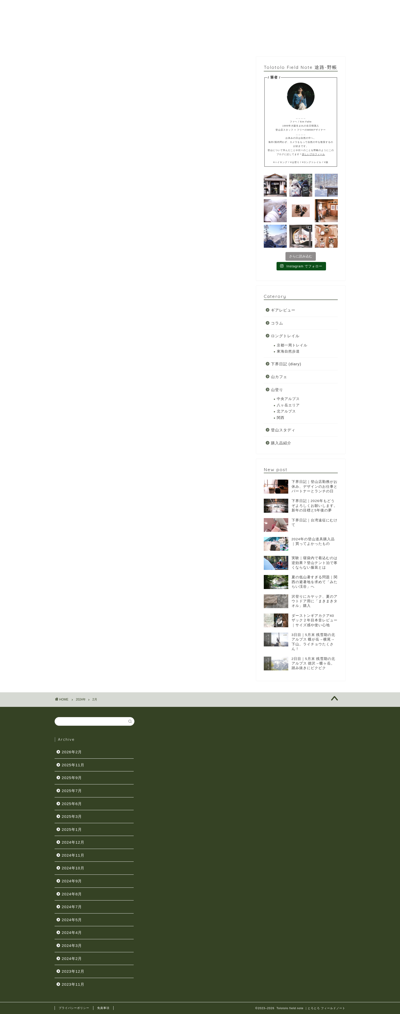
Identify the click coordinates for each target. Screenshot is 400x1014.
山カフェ (279, 377)
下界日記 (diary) (286, 364)
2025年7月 (72, 790)
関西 (280, 418)
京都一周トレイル (292, 346)
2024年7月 (72, 907)
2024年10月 (73, 868)
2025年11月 (73, 765)
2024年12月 (73, 842)
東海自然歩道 (288, 352)
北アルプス (286, 412)
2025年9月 (72, 777)
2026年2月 (72, 752)
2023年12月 (73, 971)
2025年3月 (72, 816)
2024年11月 (73, 855)
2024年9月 (72, 881)
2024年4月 (72, 932)
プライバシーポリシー (74, 1007)
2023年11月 (73, 984)
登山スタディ (283, 430)
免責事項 (103, 1007)
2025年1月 (72, 829)
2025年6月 (72, 804)
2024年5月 (72, 920)
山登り (277, 390)
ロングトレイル (285, 336)
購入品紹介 (281, 443)
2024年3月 (72, 945)
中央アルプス (288, 399)
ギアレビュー (283, 310)
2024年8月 (72, 894)
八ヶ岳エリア (288, 406)
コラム (277, 323)
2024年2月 (72, 958)
